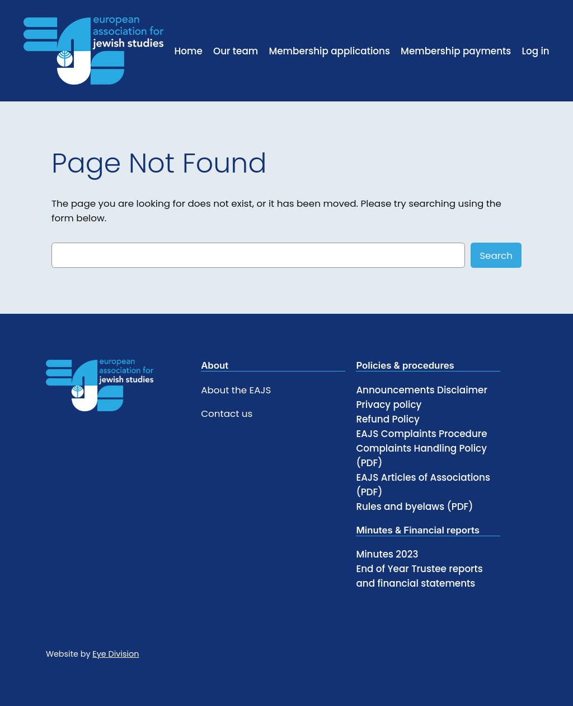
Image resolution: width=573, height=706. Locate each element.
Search (496, 255)
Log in (535, 51)
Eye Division (115, 653)
